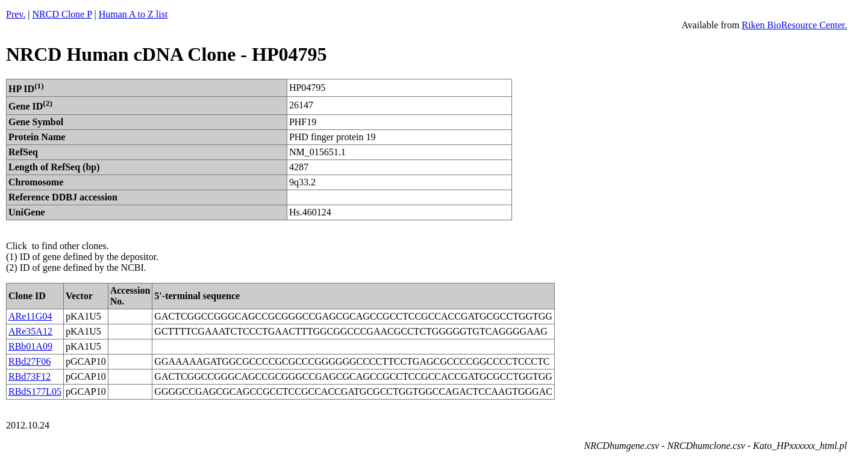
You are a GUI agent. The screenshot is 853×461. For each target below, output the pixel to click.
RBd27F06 (29, 361)
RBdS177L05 (34, 391)
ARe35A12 (30, 331)
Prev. (15, 14)
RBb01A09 (30, 346)
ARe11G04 (30, 316)
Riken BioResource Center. (794, 25)
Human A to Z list (133, 14)
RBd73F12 (29, 376)
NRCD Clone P (62, 14)
